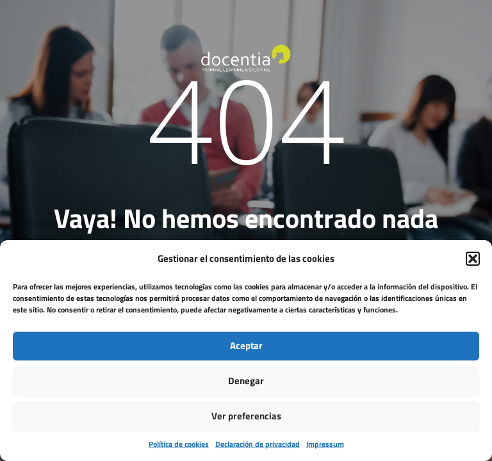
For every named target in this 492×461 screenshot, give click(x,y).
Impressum (325, 444)
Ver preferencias (246, 415)
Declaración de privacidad (257, 444)
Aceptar (246, 345)
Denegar (246, 380)
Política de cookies (179, 444)
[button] (472, 258)
